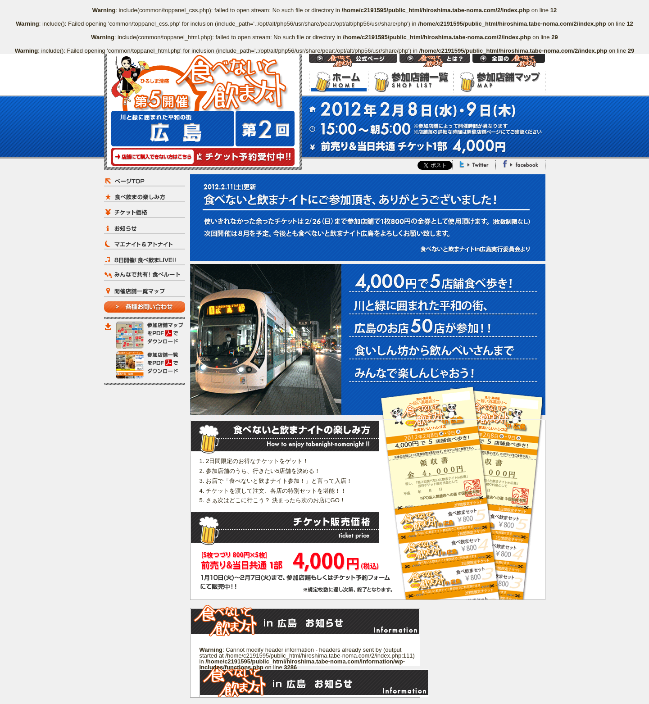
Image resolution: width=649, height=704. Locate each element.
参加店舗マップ (499, 82)
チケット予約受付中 (203, 157)
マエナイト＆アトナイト (144, 244)
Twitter (474, 164)
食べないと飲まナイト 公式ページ (353, 60)
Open (508, 60)
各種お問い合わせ (144, 307)
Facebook (520, 164)
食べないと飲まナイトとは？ (434, 60)
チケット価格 (144, 212)
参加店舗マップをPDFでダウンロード (150, 335)
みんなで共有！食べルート (144, 275)
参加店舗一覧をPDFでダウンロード (150, 365)
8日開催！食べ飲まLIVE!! (144, 259)
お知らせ (144, 228)
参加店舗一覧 (410, 82)
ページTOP (144, 180)
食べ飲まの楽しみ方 (144, 196)
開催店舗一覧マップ (144, 291)
